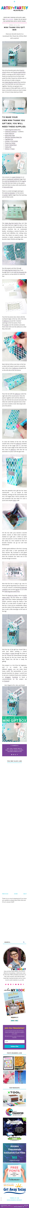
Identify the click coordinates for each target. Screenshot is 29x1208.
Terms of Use (14, 1198)
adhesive (6, 321)
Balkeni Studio (8, 1206)
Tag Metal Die (9, 139)
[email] (14, 1041)
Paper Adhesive (9, 133)
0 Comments (14, 745)
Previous (5, 893)
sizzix (16, 750)
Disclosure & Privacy (14, 1200)
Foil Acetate (14, 141)
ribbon (7, 653)
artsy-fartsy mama (17, 1205)
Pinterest (6, 681)
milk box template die (10, 181)
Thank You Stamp (10, 143)
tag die (24, 181)
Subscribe (14, 1046)
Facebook (15, 677)
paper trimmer (16, 177)
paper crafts (17, 748)
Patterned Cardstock (11, 131)
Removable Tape (10, 135)
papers (10, 669)
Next (25, 893)
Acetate (7, 141)
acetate (6, 195)
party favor (9, 750)
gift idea (10, 748)
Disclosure (9, 19)
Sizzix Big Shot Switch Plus (12, 82)
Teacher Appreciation (19, 72)
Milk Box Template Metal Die (13, 137)
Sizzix (14, 500)
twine (12, 653)
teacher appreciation (14, 751)
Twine (13, 149)
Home (16, 893)
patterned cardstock (13, 179)
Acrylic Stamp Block (11, 145)
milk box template (9, 193)
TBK (26, 1206)
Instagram (8, 677)
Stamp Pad (8, 147)
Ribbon (7, 149)
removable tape (8, 187)
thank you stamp (13, 595)
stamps (20, 750)
